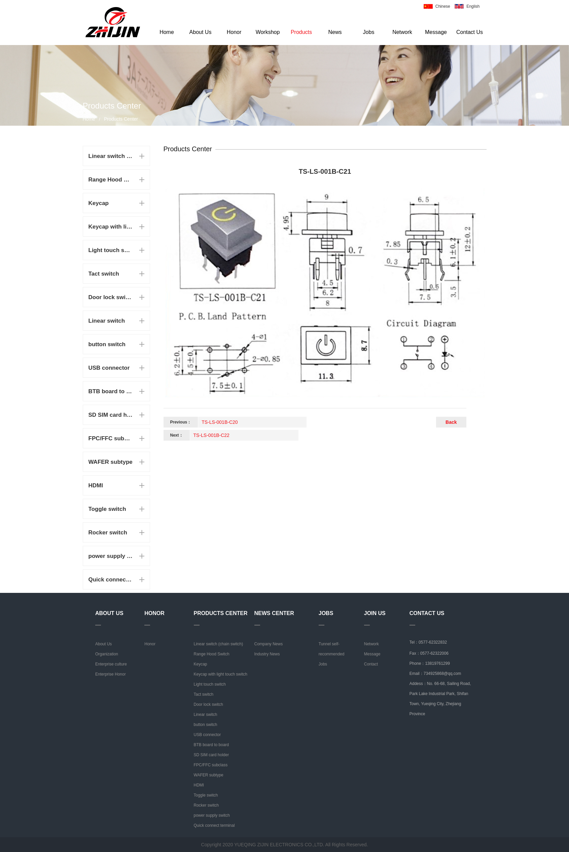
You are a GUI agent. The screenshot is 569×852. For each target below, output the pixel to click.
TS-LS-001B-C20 (220, 422)
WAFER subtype (110, 462)
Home (166, 32)
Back (451, 422)
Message (436, 32)
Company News (268, 644)
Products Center (121, 119)
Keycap (98, 203)
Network (402, 32)
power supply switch (110, 556)
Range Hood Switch (110, 179)
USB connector (109, 368)
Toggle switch (107, 509)
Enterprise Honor (110, 674)
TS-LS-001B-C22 (211, 435)
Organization (106, 654)
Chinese (442, 6)
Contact (371, 664)
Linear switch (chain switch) (110, 156)
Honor (234, 32)
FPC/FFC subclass (110, 438)
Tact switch (103, 274)
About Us (200, 32)
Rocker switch (107, 532)
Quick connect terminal (110, 579)
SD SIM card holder (110, 415)
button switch (107, 344)
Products (301, 32)
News (335, 32)
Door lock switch (110, 297)
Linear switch (106, 321)
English (472, 6)
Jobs (369, 32)
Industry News (267, 654)
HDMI (95, 485)
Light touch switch (110, 250)
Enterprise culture (111, 664)
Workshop (268, 32)
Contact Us (469, 32)
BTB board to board (110, 391)
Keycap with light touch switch (110, 227)
